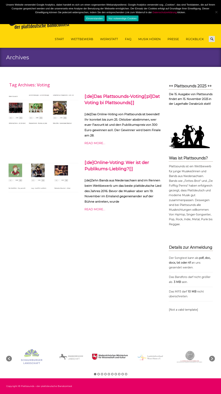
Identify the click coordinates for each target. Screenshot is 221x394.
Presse (173, 42)
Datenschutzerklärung (165, 12)
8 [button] (119, 374)
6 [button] (112, 374)
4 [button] (105, 374)
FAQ (128, 42)
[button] (9, 359)
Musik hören (149, 42)
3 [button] (102, 374)
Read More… (94, 143)
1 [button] (95, 374)
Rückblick (195, 42)
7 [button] (116, 374)
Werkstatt (109, 42)
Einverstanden (94, 18)
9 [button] (122, 374)
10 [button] (126, 374)
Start (59, 42)
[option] (111, 357)
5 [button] (109, 374)
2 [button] (98, 374)
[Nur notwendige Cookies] (216, 12)
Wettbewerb (82, 42)
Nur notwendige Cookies (122, 18)
